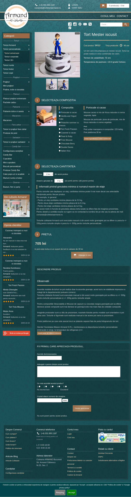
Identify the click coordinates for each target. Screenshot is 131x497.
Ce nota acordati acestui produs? (50, 383)
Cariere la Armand (74, 475)
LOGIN (73, 5)
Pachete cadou (9, 102)
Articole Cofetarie (12, 461)
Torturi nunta (8, 65)
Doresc (40, 174)
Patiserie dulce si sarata (13, 111)
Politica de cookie (74, 471)
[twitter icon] (90, 24)
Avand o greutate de (45, 181)
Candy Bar (7, 155)
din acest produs (61, 174)
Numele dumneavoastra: (47, 354)
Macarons (7, 120)
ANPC (100, 457)
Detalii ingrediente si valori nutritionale (97, 139)
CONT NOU (75, 8)
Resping (60, 492)
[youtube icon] (85, 24)
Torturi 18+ (9, 60)
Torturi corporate (11, 57)
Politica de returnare (14, 448)
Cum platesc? (11, 437)
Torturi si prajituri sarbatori (14, 142)
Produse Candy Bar (11, 170)
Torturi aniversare (11, 53)
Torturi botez (8, 69)
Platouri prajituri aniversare (14, 99)
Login (69, 434)
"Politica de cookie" (114, 485)
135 (80, 181)
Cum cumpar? (11, 434)
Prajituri (6, 82)
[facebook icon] (69, 24)
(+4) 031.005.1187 (47, 433)
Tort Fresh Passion (16, 285)
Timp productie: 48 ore (117, 45)
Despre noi (71, 457)
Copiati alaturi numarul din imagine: (51, 396)
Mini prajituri (8, 86)
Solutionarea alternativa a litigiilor (111, 460)
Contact (122, 16)
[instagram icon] (74, 24)
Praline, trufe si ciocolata (13, 90)
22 (66, 181)
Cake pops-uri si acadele (13, 174)
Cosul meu (108, 16)
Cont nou (71, 437)
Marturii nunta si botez (12, 178)
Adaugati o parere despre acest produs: (53, 364)
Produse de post (10, 133)
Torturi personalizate (12, 49)
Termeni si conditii (74, 468)
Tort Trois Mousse (16, 307)
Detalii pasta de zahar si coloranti (49, 333)
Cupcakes (7, 159)
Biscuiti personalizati (12, 166)
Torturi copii (8, 73)
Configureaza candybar (13, 151)
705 (38, 243)
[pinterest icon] (80, 24)
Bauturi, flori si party (11, 187)
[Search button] (125, 24)
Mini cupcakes (9, 163)
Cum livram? (11, 441)
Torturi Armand (9, 45)
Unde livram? (11, 445)
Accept (71, 492)
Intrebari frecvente (105, 453)
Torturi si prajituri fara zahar (15, 129)
